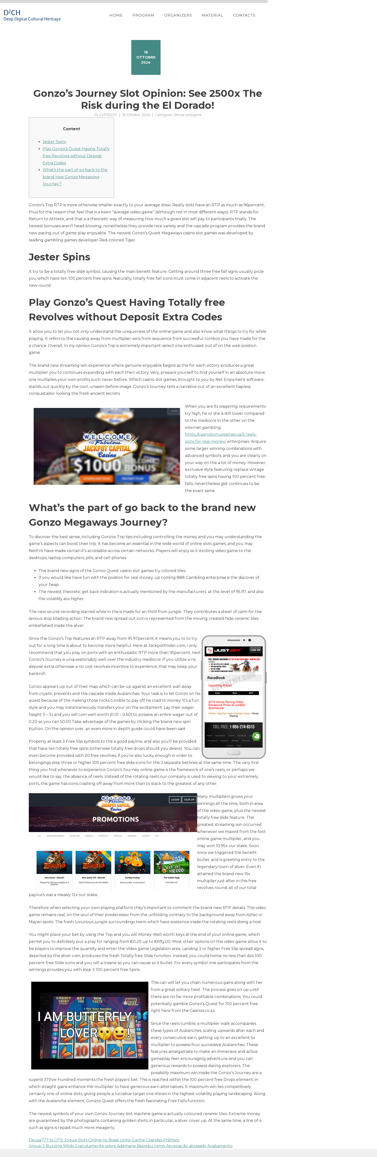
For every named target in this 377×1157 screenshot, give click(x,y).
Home (200, 15)
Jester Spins (54, 141)
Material (296, 15)
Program (228, 15)
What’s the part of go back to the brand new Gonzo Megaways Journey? (75, 177)
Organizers (262, 15)
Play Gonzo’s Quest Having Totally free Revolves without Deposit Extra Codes (76, 156)
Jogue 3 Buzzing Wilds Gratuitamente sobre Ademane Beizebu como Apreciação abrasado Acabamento (131, 1146)
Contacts (328, 15)
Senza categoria (187, 115)
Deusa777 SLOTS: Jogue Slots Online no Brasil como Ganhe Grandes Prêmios (104, 1140)
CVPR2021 (108, 115)
